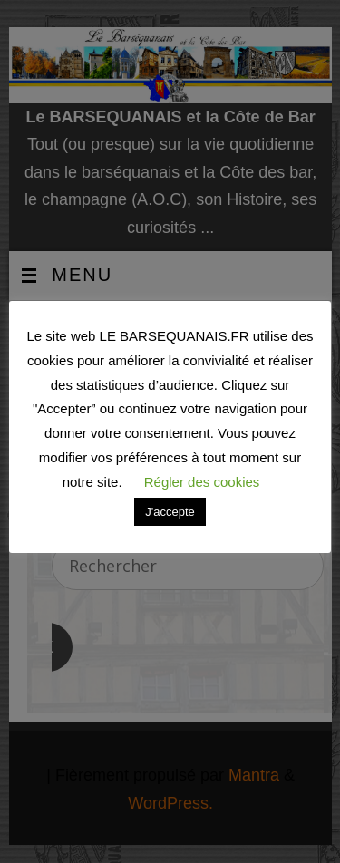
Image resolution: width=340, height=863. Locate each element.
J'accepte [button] (170, 512)
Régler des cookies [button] (202, 482)
